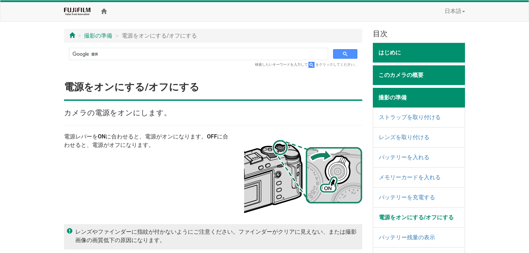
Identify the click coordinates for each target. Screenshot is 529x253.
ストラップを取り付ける (410, 117)
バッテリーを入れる (404, 157)
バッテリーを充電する (407, 197)
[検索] (197, 54)
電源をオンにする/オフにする (416, 217)
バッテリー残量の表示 (407, 237)
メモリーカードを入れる (410, 177)
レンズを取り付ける (404, 137)
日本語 (455, 11)
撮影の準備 (98, 35)
